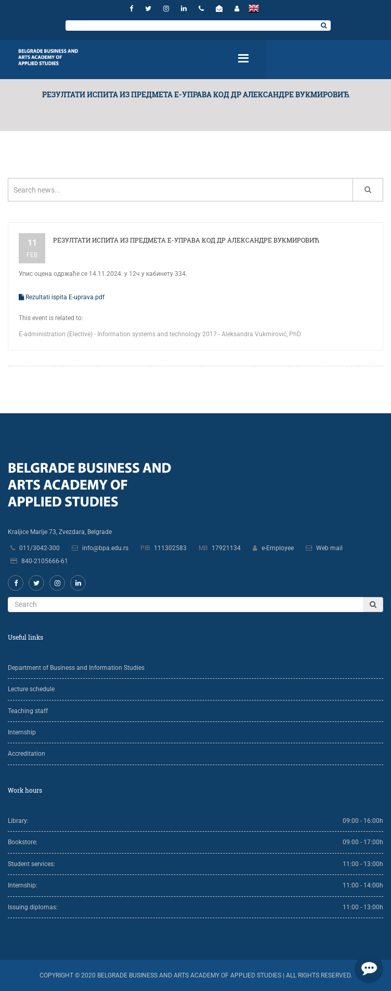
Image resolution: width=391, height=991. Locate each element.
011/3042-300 (39, 548)
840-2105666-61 (44, 561)
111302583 (170, 548)
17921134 (226, 548)
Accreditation (26, 753)
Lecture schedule (31, 689)
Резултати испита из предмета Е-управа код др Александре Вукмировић (186, 240)
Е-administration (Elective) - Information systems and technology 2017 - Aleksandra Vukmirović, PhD (160, 334)
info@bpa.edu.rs (105, 548)
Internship (22, 732)
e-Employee (278, 548)
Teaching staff (28, 711)
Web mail (329, 548)
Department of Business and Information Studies (76, 667)
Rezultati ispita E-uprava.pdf (62, 297)
